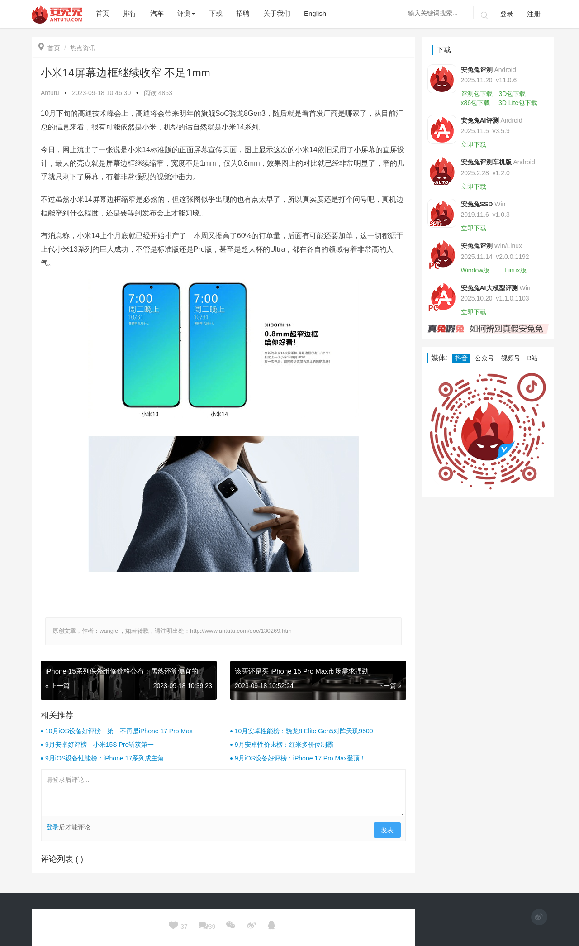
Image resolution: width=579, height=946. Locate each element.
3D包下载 (512, 93)
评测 (186, 13)
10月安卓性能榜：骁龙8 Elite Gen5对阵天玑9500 (304, 731)
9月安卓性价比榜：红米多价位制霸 (284, 744)
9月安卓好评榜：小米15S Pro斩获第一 (99, 744)
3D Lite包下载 (517, 102)
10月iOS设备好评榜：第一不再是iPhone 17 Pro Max (119, 731)
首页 (49, 48)
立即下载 (473, 144)
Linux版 (515, 270)
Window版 (475, 270)
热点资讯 (82, 48)
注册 (534, 14)
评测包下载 (477, 93)
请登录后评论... (223, 793)
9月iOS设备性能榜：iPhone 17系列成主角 (104, 758)
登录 (506, 14)
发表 (387, 830)
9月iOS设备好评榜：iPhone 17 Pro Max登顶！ (300, 758)
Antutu (50, 92)
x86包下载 (475, 102)
